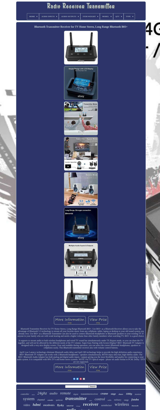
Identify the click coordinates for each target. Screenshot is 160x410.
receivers (49, 405)
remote (65, 393)
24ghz (42, 393)
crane (104, 393)
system (29, 398)
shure (121, 394)
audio (53, 393)
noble (109, 400)
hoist (33, 394)
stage (113, 394)
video (26, 405)
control (100, 399)
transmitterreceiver (89, 394)
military (117, 400)
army (90, 400)
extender (50, 400)
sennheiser (106, 405)
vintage (78, 406)
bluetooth (135, 406)
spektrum (59, 400)
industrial (70, 406)
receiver (90, 404)
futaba (135, 399)
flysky (60, 405)
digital (75, 394)
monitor (138, 394)
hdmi (37, 405)
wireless (122, 404)
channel (41, 399)
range (126, 400)
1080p (129, 393)
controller (25, 394)
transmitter (76, 398)
